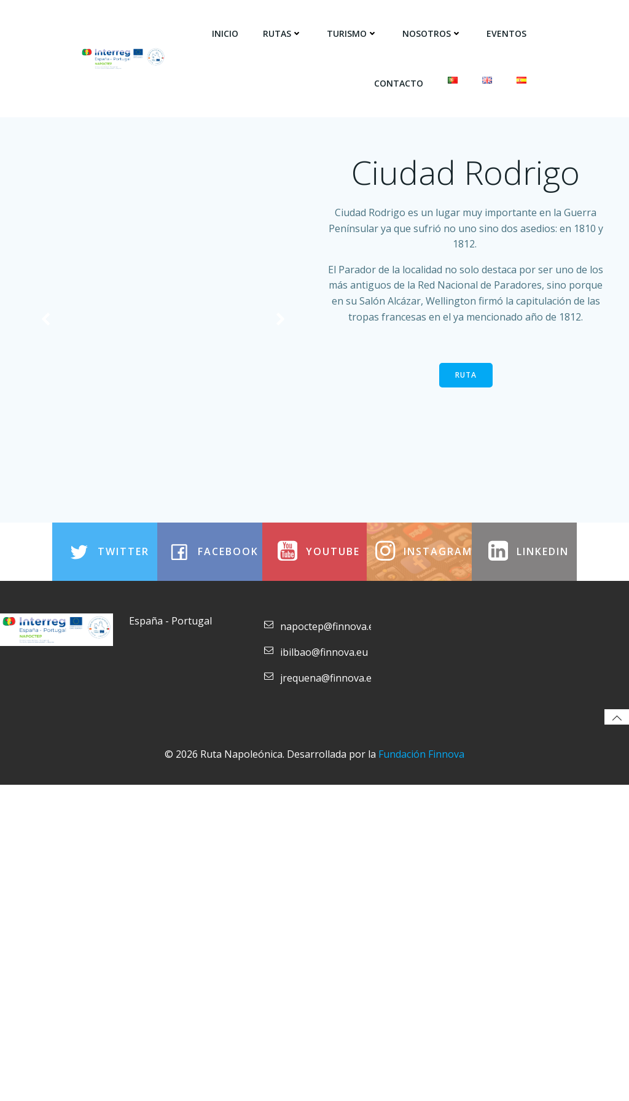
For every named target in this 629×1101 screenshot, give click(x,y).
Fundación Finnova (421, 1073)
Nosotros (433, 31)
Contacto (399, 81)
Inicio (226, 31)
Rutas (283, 31)
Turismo (353, 31)
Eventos (508, 31)
